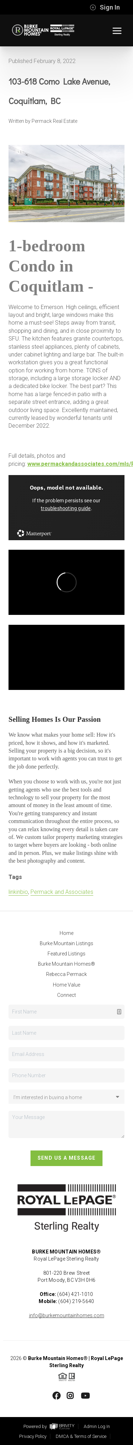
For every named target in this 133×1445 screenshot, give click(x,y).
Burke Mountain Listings (66, 943)
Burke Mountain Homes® (66, 964)
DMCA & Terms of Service (81, 1436)
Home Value (66, 985)
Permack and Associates (62, 892)
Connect (66, 995)
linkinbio (18, 892)
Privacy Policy (32, 1436)
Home (66, 933)
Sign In (105, 7)
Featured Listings (66, 953)
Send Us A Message (67, 1158)
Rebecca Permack (66, 974)
